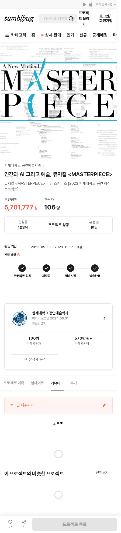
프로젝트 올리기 (84, 18)
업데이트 (37, 383)
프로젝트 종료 (75, 524)
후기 (73, 383)
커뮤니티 (57, 383)
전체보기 (102, 472)
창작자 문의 (34, 359)
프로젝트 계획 (14, 383)
